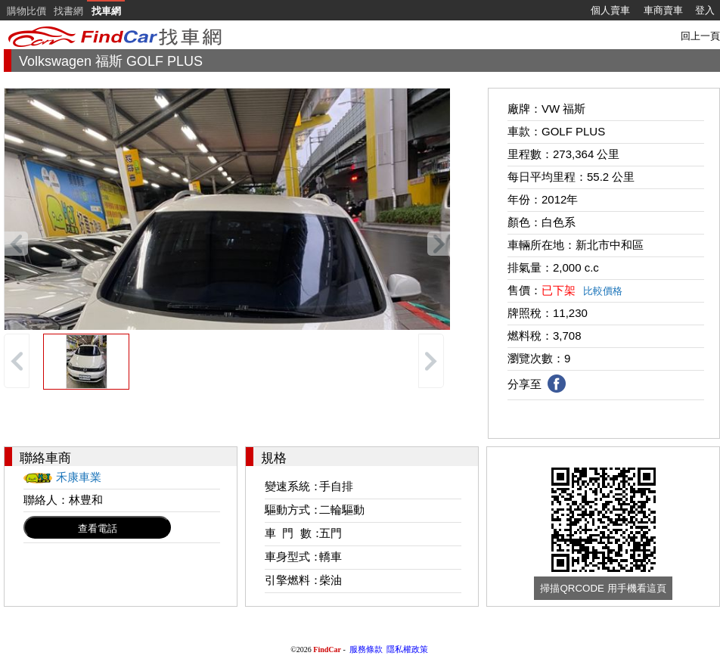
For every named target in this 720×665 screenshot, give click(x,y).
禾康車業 (78, 477)
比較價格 (602, 291)
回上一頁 (700, 36)
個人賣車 (610, 10)
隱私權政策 (407, 649)
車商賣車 (663, 10)
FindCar (327, 649)
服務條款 (366, 649)
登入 (705, 10)
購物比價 (26, 11)
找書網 (68, 11)
